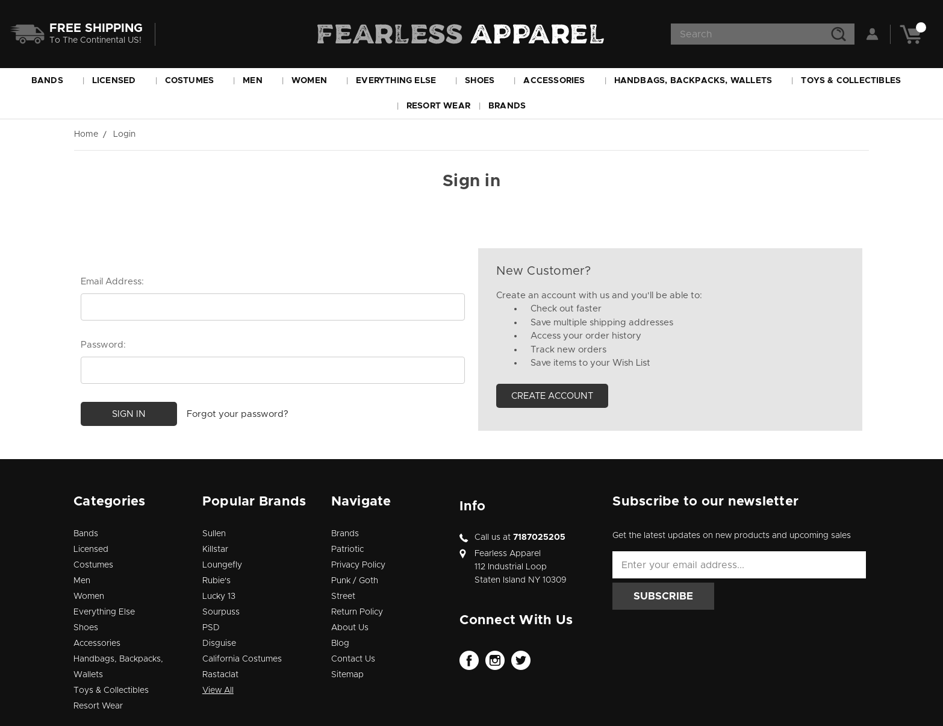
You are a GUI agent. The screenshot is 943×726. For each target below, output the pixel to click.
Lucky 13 (218, 596)
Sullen (214, 534)
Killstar (215, 549)
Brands (512, 106)
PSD (211, 628)
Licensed (119, 81)
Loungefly (222, 565)
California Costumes (242, 659)
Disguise (219, 643)
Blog (340, 643)
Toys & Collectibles (856, 81)
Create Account (552, 396)
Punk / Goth (354, 581)
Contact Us (353, 659)
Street (343, 596)
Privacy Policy (358, 565)
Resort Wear (438, 106)
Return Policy (357, 612)
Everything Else (401, 81)
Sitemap (347, 675)
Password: (103, 344)
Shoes (485, 81)
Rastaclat (220, 675)
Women (314, 81)
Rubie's (216, 581)
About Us (350, 628)
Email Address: (112, 281)
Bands (52, 81)
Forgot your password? (237, 413)
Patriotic (347, 549)
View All (218, 690)
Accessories (559, 81)
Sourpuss (221, 612)
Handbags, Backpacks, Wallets (698, 81)
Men (258, 81)
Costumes (195, 81)
